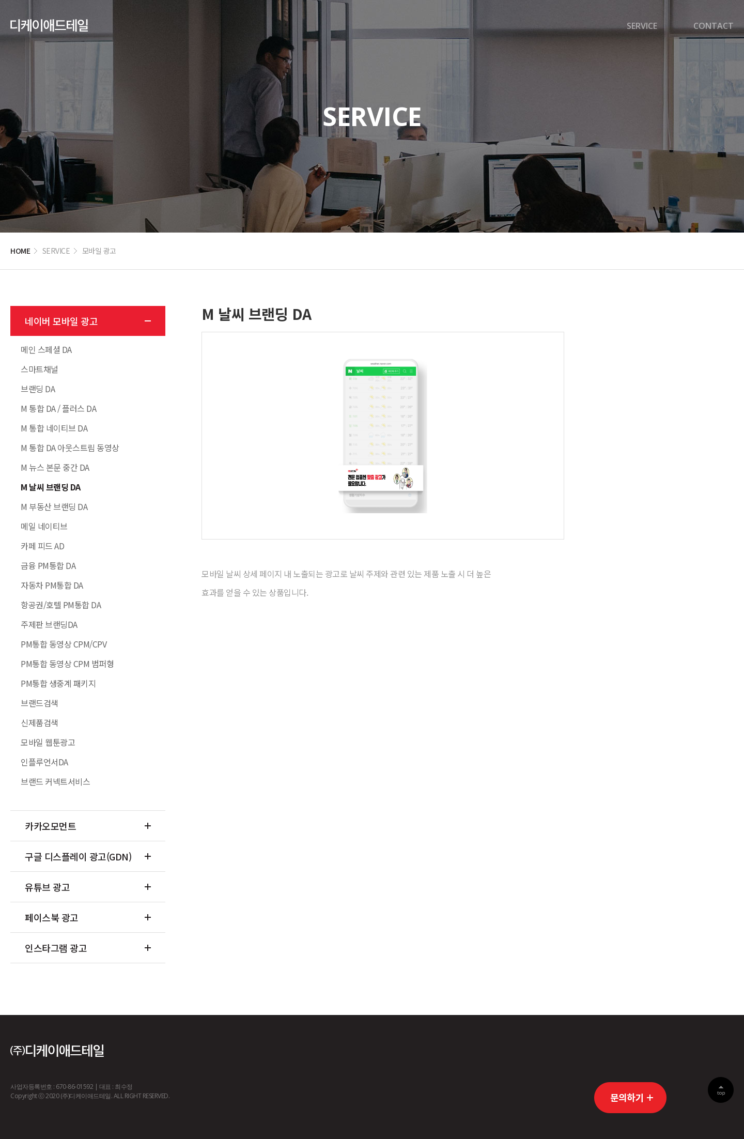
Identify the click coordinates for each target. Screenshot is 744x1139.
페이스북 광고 (52, 917)
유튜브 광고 (47, 887)
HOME (20, 250)
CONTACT (713, 26)
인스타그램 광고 (56, 948)
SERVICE (642, 26)
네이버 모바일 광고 (61, 321)
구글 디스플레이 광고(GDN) (78, 856)
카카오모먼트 (50, 826)
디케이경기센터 (49, 26)
